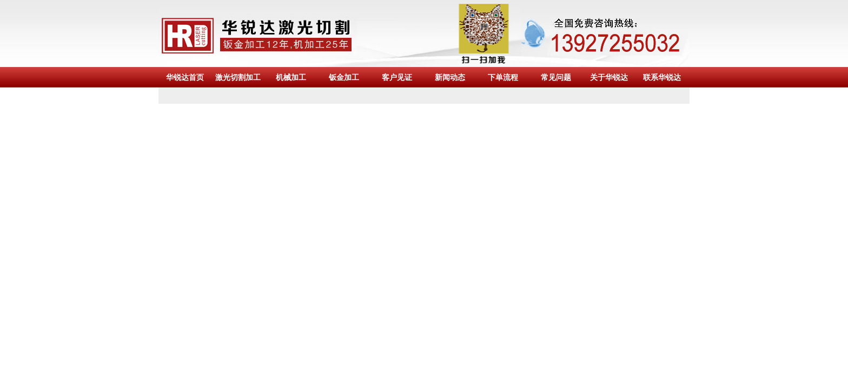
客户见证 (397, 77)
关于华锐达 (609, 77)
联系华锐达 (662, 77)
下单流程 (503, 77)
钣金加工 (344, 77)
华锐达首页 (185, 77)
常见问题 (556, 77)
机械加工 (291, 77)
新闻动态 (450, 77)
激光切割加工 (238, 77)
